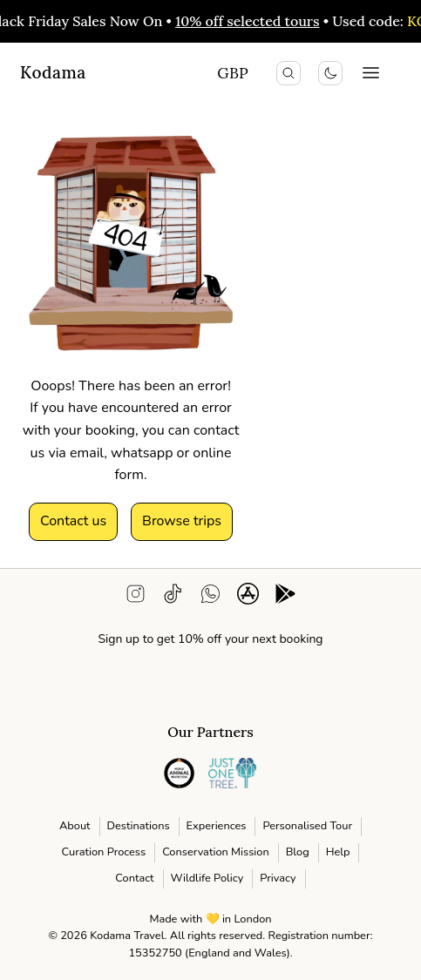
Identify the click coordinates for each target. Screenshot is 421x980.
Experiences (217, 826)
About (75, 826)
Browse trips (181, 521)
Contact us (73, 521)
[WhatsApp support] (210, 597)
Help (338, 852)
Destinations (138, 826)
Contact (134, 878)
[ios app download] (248, 597)
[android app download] (285, 597)
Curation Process (104, 852)
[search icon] (288, 73)
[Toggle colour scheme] (330, 73)
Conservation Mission (215, 852)
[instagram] (135, 597)
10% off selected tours (251, 21)
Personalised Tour (307, 826)
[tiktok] (173, 597)
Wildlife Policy (207, 878)
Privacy (277, 878)
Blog (297, 852)
